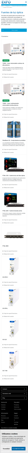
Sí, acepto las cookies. (19, 448)
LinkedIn (16, 415)
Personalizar (6, 448)
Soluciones (16, 407)
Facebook (16, 418)
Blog (2, 420)
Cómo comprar (17, 409)
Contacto (3, 407)
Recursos (3, 415)
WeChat (16, 424)
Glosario (3, 422)
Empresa (3, 404)
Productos (7, 6)
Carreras (3, 409)
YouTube (16, 422)
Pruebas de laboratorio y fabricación (19, 6)
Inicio (2, 6)
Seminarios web (5, 418)
